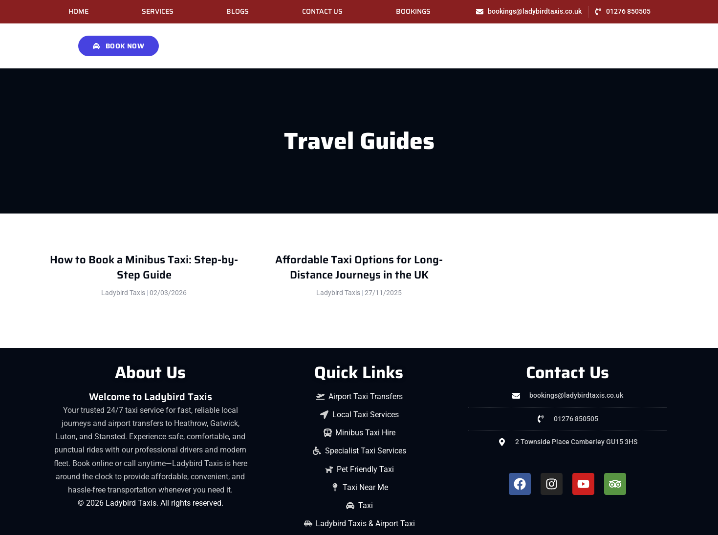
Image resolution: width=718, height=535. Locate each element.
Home (78, 12)
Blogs (237, 12)
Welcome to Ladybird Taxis (150, 397)
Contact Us (322, 12)
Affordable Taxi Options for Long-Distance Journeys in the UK (359, 267)
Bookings (413, 12)
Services (158, 12)
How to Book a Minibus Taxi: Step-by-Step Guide (144, 267)
